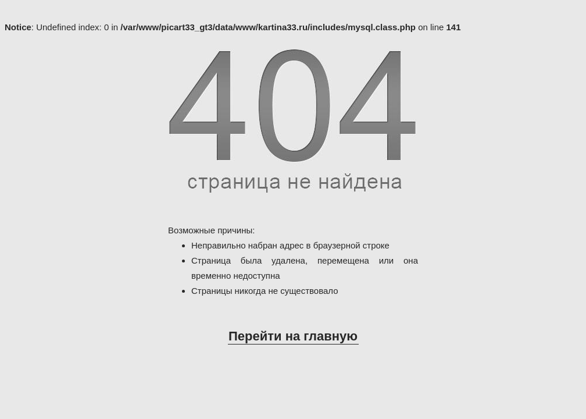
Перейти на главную (293, 336)
